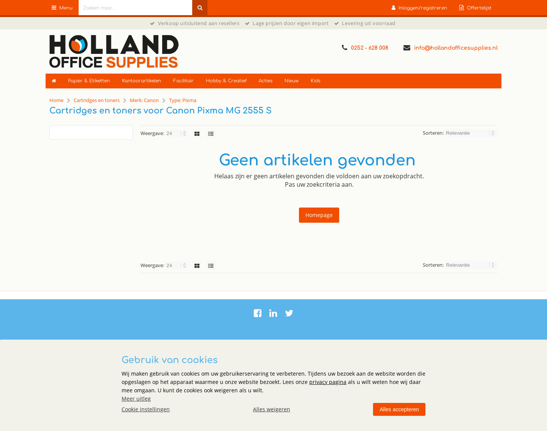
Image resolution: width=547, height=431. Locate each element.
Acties (265, 80)
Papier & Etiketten (89, 80)
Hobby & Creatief (226, 80)
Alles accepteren (399, 409)
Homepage (319, 215)
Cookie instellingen (146, 409)
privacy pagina (327, 381)
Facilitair (183, 80)
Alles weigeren (271, 409)
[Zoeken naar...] (199, 7)
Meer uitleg (136, 398)
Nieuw (292, 80)
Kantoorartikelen (141, 80)
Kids (315, 80)
